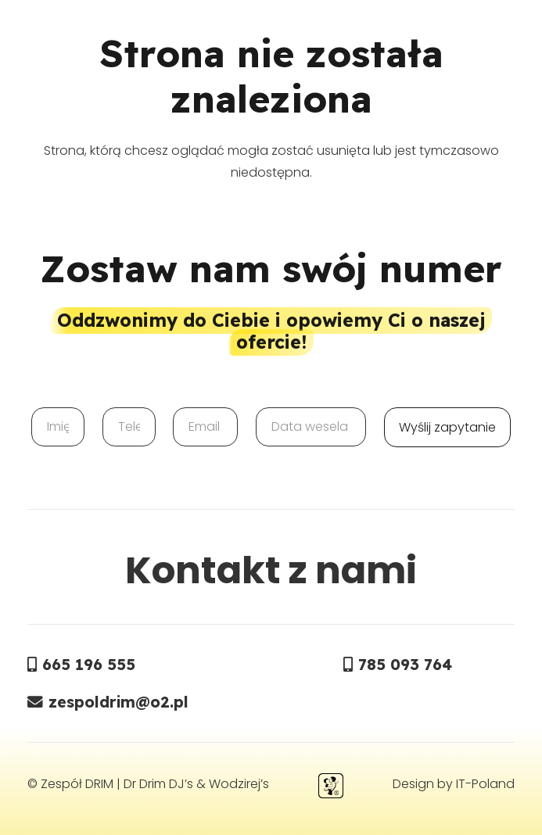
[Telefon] (129, 426)
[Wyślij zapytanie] (447, 427)
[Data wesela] (311, 426)
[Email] (205, 426)
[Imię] (57, 426)
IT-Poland (485, 784)
